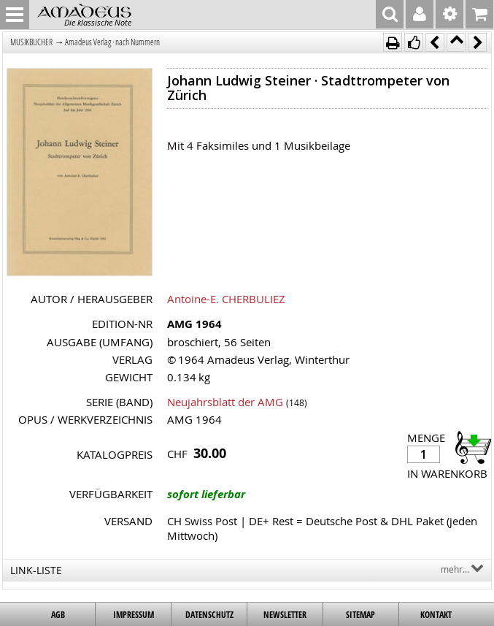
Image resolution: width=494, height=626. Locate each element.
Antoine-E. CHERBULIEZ (226, 298)
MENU (14, 14)
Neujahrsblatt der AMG (225, 401)
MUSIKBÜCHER (31, 42)
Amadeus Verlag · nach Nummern (112, 42)
